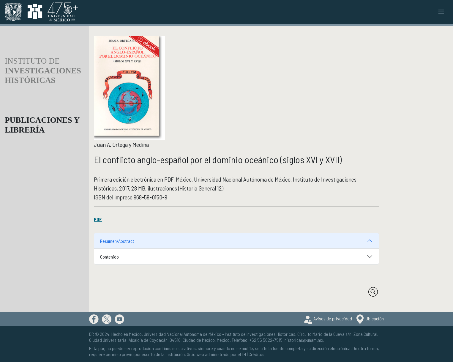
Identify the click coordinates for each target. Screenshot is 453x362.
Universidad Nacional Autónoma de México (182, 334)
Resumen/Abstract (117, 241)
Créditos (256, 354)
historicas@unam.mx (304, 340)
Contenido (109, 256)
